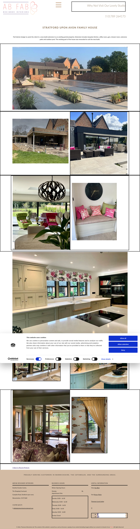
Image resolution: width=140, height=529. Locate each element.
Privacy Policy (98, 494)
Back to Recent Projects (20, 468)
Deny (123, 516)
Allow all (123, 504)
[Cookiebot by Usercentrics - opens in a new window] (13, 525)
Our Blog (97, 488)
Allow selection (123, 510)
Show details (106, 525)
